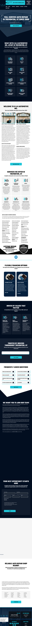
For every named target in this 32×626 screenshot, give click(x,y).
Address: (5, 494)
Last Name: (18, 491)
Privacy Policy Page (2, 620)
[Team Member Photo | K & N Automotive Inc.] (9, 442)
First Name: (5, 491)
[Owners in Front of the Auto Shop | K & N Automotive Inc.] (16, 534)
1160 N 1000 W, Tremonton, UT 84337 (19, 2)
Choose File (5, 499)
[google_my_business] (15, 622)
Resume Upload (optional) (6, 498)
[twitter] (12, 620)
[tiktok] (16, 620)
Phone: (13, 494)
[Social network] (13, 622)
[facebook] (10, 620)
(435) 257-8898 (15, 431)
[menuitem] (7, 6)
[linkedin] (18, 620)
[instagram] (14, 620)
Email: (22, 494)
